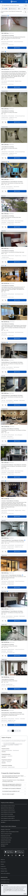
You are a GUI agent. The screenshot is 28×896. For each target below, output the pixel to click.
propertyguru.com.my (5, 879)
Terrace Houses (10, 744)
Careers (2, 864)
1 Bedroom (4, 761)
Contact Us (3, 866)
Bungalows (17, 744)
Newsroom (3, 861)
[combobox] (13, 5)
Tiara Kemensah (16, 750)
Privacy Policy (4, 868)
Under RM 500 (4, 755)
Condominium (12, 743)
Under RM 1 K (10, 755)
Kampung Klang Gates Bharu (7, 750)
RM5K (13, 742)
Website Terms (4, 871)
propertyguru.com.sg (5, 881)
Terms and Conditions (5, 873)
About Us (3, 859)
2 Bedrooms (9, 761)
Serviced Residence (18, 743)
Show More (4, 751)
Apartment (5, 744)
